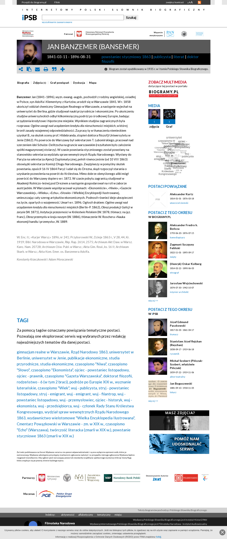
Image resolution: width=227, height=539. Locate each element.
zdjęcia (154, 126)
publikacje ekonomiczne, (88, 358)
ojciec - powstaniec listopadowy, (102, 370)
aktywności (67, 514)
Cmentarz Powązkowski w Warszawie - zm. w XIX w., (61, 424)
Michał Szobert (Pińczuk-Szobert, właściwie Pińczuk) (186, 364)
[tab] (24, 82)
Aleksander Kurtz (181, 194)
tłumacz (174, 334)
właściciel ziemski (179, 203)
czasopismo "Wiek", (54, 388)
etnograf (174, 272)
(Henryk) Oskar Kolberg (185, 264)
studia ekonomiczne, (57, 364)
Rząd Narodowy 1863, (89, 352)
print (46, 69)
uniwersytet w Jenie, (49, 358)
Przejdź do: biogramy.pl (34, 2)
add (62, 69)
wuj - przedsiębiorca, (55, 406)
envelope (37, 69)
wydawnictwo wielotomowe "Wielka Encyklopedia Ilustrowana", (81, 418)
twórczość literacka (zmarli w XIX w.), (81, 430)
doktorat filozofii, (118, 376)
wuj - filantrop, (104, 394)
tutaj (158, 536)
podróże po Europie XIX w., (91, 382)
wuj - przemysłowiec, (77, 400)
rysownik (174, 353)
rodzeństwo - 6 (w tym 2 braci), (43, 382)
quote (54, 69)
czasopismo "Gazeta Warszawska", (73, 376)
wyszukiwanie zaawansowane (57, 22)
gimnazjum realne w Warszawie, (43, 352)
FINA (57, 2)
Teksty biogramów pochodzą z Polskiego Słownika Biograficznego (172, 510)
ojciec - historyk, (109, 400)
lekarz (173, 392)
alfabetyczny (85, 514)
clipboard (29, 69)
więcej (151, 300)
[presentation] (23, 82)
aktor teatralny (177, 376)
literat (178, 56)
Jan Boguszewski (181, 383)
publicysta (162, 56)
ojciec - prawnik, (30, 376)
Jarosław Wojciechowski (186, 283)
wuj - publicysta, (84, 388)
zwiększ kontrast (175, 2)
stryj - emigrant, (52, 394)
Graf (169, 126)
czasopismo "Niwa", (91, 364)
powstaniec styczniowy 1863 (126, 56)
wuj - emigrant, (79, 394)
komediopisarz (177, 237)
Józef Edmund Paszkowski (179, 323)
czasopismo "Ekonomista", (52, 370)
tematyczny (104, 514)
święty (173, 257)
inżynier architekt (179, 292)
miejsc (118, 514)
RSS (199, 2)
